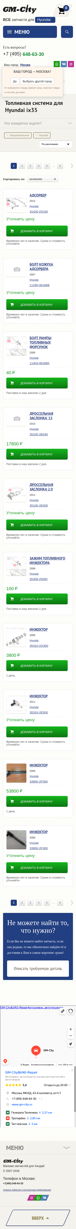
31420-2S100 (39, 211)
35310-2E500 (39, 712)
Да (15, 81)
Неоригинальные (19, 135)
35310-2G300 (39, 645)
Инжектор (39, 629)
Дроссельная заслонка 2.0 (41, 487)
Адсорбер (38, 195)
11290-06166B (39, 285)
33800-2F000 (39, 781)
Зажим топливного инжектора (47, 560)
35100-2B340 (39, 434)
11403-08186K (39, 363)
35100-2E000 (39, 505)
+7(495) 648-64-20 (13, 1183)
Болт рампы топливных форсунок (40, 342)
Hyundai (43, 20)
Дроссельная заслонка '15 (41, 415)
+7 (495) (23, 54)
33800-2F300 (39, 848)
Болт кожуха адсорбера (41, 266)
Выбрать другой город (37, 81)
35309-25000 (38, 579)
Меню (22, 31)
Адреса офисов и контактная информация (27, 1190)
